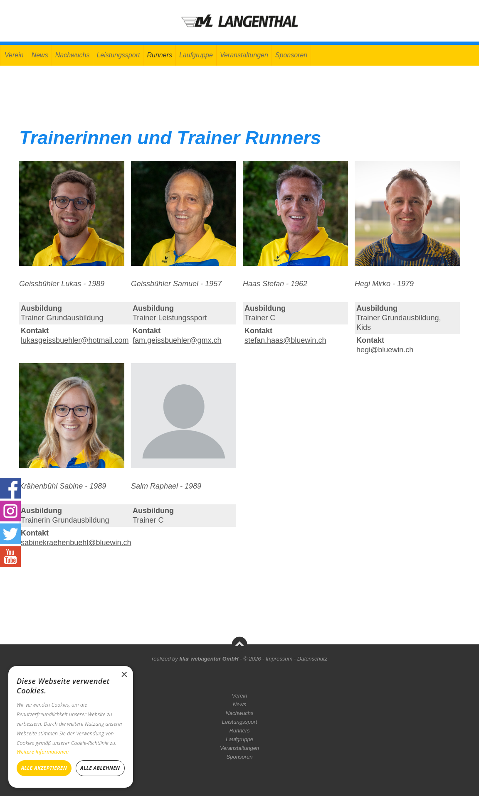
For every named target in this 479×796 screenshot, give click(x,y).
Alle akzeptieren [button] (44, 767)
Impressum (279, 659)
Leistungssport (118, 55)
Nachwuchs (72, 55)
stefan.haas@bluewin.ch (285, 340)
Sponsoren (291, 55)
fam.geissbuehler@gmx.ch (177, 340)
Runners (159, 55)
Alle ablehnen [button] (100, 767)
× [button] (124, 675)
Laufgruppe (196, 55)
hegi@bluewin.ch (384, 350)
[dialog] (70, 727)
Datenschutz (312, 659)
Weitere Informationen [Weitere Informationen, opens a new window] (43, 751)
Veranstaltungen (244, 55)
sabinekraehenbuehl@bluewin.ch (76, 542)
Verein (14, 55)
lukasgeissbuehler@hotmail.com (74, 340)
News (40, 55)
